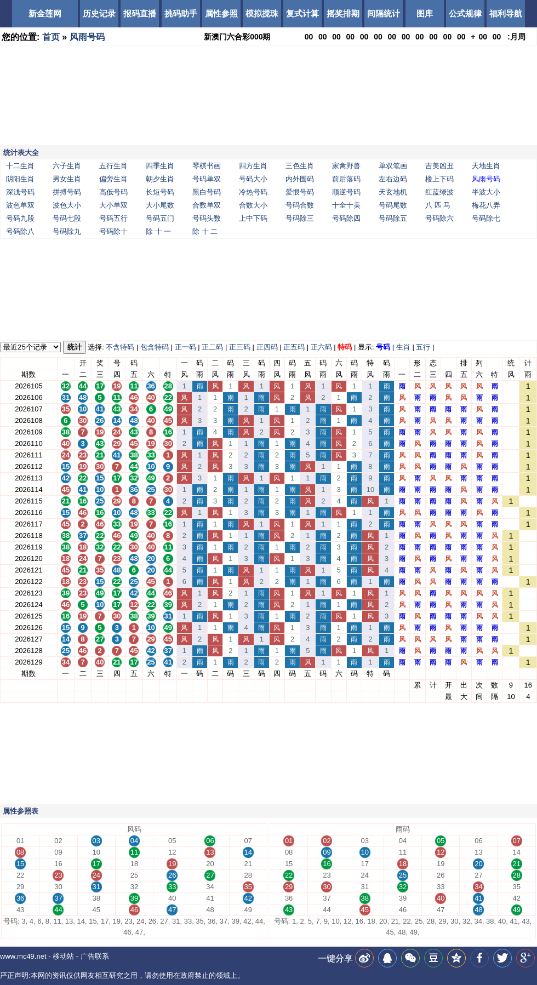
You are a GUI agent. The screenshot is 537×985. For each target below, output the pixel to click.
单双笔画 (393, 166)
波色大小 (67, 205)
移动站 (63, 956)
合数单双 (206, 205)
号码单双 (206, 179)
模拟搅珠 (261, 13)
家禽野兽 (346, 166)
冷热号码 (253, 192)
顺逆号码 (346, 192)
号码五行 (113, 218)
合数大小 (253, 205)
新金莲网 (44, 13)
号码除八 (20, 231)
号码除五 (393, 218)
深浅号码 (20, 192)
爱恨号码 (299, 192)
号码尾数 (393, 205)
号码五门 (160, 218)
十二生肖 (20, 166)
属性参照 (221, 13)
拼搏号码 (67, 192)
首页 (51, 37)
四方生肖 (253, 166)
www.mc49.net (23, 956)
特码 (345, 347)
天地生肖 (486, 166)
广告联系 (95, 956)
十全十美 (346, 205)
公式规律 (465, 13)
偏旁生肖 (113, 179)
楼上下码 (439, 179)
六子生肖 (67, 166)
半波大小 (486, 192)
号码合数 (299, 205)
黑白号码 (206, 192)
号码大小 (253, 179)
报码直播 (139, 13)
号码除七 (486, 218)
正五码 (294, 347)
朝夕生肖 (160, 179)
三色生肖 (299, 166)
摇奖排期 (343, 13)
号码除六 (439, 218)
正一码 (185, 347)
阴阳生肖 (20, 179)
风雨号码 (87, 37)
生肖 (403, 347)
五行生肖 (113, 166)
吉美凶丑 (439, 166)
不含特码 (120, 347)
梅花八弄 (486, 205)
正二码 (212, 347)
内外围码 (299, 179)
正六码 (321, 347)
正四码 (267, 347)
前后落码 (346, 179)
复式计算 (302, 13)
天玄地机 (393, 192)
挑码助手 (180, 13)
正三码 (239, 347)
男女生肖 (67, 179)
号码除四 (346, 218)
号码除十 (113, 231)
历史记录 (99, 13)
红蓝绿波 (439, 192)
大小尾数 (160, 205)
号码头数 (206, 218)
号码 (383, 347)
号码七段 (67, 218)
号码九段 (20, 218)
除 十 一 (158, 231)
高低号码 (113, 192)
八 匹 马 (437, 205)
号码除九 (67, 231)
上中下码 (253, 218)
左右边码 (393, 179)
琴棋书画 (206, 166)
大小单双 (113, 205)
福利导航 (505, 13)
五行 (423, 347)
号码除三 (299, 218)
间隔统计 (383, 13)
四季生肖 (160, 166)
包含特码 (154, 347)
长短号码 (160, 192)
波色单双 (20, 205)
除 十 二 (205, 231)
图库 (424, 13)
